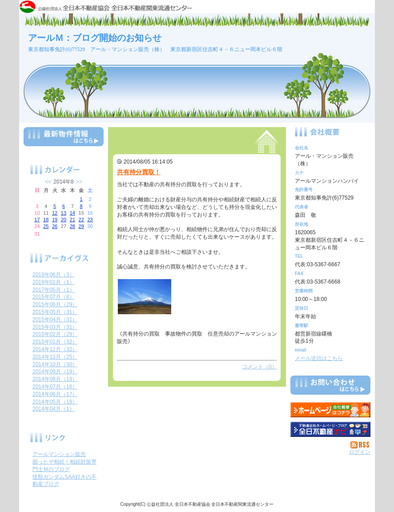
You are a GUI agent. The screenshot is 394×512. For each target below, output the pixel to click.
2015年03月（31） (54, 327)
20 (63, 219)
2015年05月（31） (54, 312)
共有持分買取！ (139, 172)
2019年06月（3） (53, 275)
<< (48, 182)
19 (54, 219)
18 (45, 219)
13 (63, 213)
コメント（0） (259, 367)
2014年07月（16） (54, 387)
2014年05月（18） (54, 402)
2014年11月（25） (54, 357)
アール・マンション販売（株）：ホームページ (330, 409)
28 (72, 226)
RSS (360, 444)
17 (37, 219)
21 (72, 219)
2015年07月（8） (53, 297)
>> (79, 182)
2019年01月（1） (53, 282)
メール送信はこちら (319, 358)
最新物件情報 (64, 140)
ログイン (359, 452)
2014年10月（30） (54, 364)
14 (72, 213)
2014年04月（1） (53, 409)
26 (54, 226)
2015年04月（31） (54, 319)
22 (81, 219)
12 (54, 213)
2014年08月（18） (54, 379)
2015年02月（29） (54, 334)
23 (89, 219)
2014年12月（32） (54, 349)
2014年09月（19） (54, 371)
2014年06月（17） (54, 394)
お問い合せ (330, 387)
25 (45, 226)
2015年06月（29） (54, 304)
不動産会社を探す (330, 429)
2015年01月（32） (54, 342)
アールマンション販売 (59, 454)
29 (81, 226)
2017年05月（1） (53, 290)
